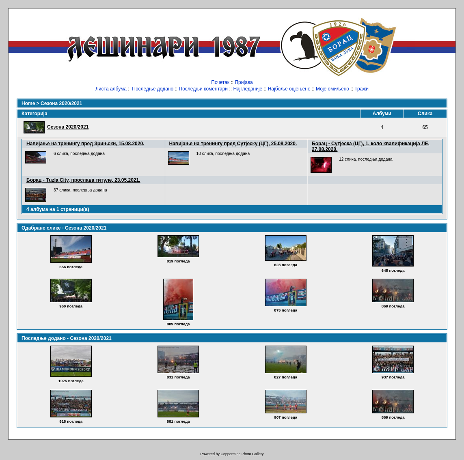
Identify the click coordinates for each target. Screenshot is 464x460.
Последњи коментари (203, 89)
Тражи (361, 89)
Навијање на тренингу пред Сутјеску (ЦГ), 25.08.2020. (233, 143)
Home (28, 103)
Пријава (244, 82)
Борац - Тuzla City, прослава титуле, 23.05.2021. (83, 180)
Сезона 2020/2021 (61, 103)
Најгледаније (247, 89)
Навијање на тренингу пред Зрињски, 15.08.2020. (85, 143)
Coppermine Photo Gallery (241, 454)
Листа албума (111, 89)
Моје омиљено (332, 89)
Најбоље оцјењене (289, 89)
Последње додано (152, 89)
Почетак (220, 82)
